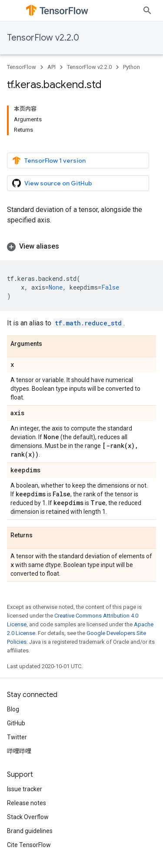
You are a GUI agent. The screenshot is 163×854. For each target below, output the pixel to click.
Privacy (43, 836)
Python (131, 67)
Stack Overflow (28, 776)
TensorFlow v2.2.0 (43, 37)
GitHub (16, 683)
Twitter (17, 696)
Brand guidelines (30, 790)
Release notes (26, 762)
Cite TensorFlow (29, 804)
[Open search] (147, 10)
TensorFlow (21, 67)
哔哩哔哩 (19, 710)
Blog (13, 669)
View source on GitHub (52, 143)
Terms (16, 836)
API (51, 67)
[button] (81, 206)
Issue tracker (24, 748)
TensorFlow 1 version (49, 120)
